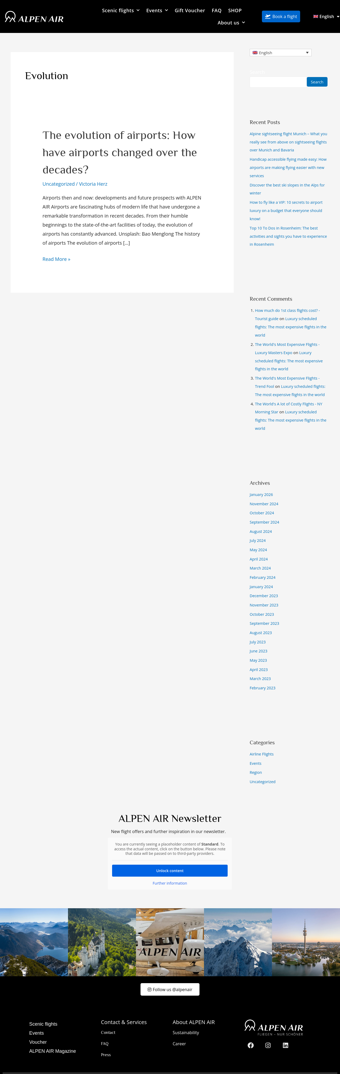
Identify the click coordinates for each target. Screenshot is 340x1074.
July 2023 (258, 631)
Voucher (38, 1030)
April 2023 (259, 658)
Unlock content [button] (170, 857)
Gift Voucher (190, 10)
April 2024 (259, 550)
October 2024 (262, 505)
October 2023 (262, 604)
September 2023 (265, 613)
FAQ (217, 10)
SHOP (235, 10)
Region (256, 760)
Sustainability (186, 1021)
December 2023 (264, 586)
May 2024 (259, 541)
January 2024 (262, 577)
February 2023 (263, 676)
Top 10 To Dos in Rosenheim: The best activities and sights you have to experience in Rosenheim (285, 233)
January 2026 (262, 488)
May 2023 (259, 649)
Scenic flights (121, 10)
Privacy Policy (299, 1069)
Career (179, 1032)
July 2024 (258, 532)
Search (257, 72)
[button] (11, 1062)
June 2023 (259, 640)
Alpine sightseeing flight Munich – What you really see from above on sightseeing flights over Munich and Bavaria (287, 141)
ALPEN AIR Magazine (52, 1039)
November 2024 (264, 496)
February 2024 (263, 568)
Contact (108, 1020)
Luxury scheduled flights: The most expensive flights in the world (292, 323)
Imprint (270, 1069)
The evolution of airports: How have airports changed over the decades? (119, 151)
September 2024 (265, 514)
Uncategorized (58, 184)
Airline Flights (262, 742)
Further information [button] (170, 870)
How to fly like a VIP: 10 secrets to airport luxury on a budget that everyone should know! (287, 208)
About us (231, 22)
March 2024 (261, 559)
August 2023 (261, 622)
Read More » (56, 258)
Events (157, 10)
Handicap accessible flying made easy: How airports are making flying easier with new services (289, 166)
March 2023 (261, 667)
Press (106, 1043)
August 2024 (261, 524)
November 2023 (264, 595)
